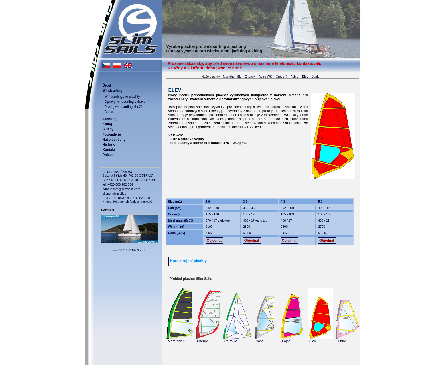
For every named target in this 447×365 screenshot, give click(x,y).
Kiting (107, 124)
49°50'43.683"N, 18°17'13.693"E (133, 180)
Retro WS (265, 76)
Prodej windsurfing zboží (123, 107)
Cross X (281, 76)
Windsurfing (113, 91)
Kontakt (109, 150)
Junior (316, 76)
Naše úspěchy (114, 140)
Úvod (107, 85)
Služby (108, 129)
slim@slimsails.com (126, 189)
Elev (305, 76)
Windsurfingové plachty (122, 97)
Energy (250, 76)
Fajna (294, 76)
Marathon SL (232, 76)
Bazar (109, 112)
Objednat (214, 241)
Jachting (110, 119)
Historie (109, 145)
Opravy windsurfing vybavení (127, 102)
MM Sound (138, 250)
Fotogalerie (112, 134)
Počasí (108, 155)
